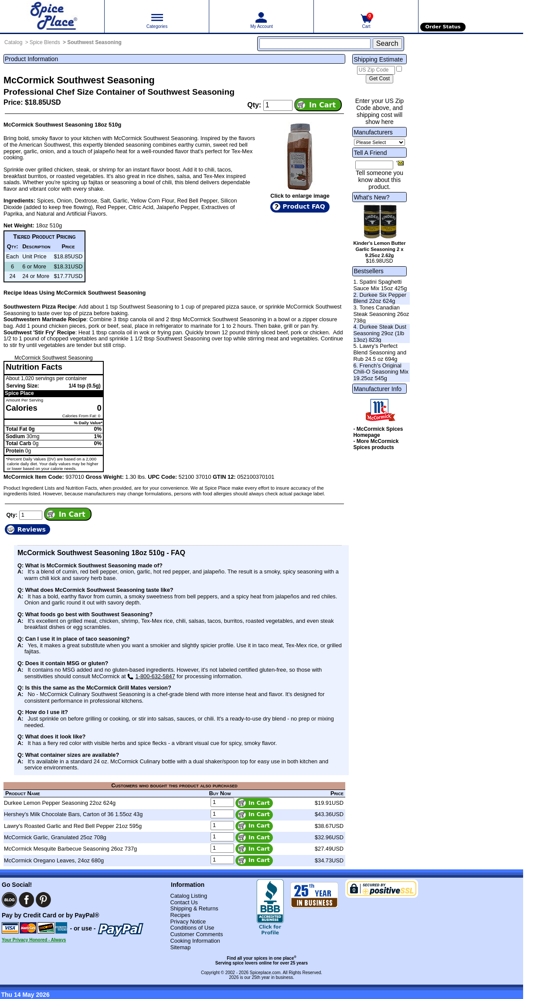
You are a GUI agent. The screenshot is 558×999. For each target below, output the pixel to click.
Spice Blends (45, 42)
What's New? (371, 197)
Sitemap (180, 947)
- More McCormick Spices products (375, 444)
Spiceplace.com (265, 972)
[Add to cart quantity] (278, 105)
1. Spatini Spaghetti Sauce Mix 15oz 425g (380, 285)
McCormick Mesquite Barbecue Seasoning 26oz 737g (70, 848)
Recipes (180, 915)
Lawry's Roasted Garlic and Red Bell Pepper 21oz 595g (73, 826)
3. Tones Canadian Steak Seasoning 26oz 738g (381, 313)
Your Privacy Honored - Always (34, 939)
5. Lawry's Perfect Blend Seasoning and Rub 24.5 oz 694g (379, 352)
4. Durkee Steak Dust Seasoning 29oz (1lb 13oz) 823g (379, 333)
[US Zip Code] (376, 70)
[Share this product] (400, 162)
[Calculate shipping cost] (379, 79)
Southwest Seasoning (94, 42)
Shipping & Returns (194, 908)
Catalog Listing (188, 896)
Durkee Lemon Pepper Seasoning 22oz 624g (60, 803)
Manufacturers (373, 132)
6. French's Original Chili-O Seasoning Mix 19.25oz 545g (380, 371)
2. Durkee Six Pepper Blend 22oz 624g (379, 298)
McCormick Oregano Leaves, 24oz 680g (54, 860)
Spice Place (19, 393)
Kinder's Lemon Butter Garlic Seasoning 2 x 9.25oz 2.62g (379, 249)
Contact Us (183, 902)
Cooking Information (195, 940)
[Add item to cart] (318, 104)
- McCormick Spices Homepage (378, 432)
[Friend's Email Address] (374, 165)
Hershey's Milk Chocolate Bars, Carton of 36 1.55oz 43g (73, 814)
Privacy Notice (188, 921)
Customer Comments (196, 934)
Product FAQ (303, 206)
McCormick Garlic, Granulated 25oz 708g (55, 837)
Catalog (13, 42)
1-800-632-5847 (151, 676)
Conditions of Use (192, 927)
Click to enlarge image (300, 195)
